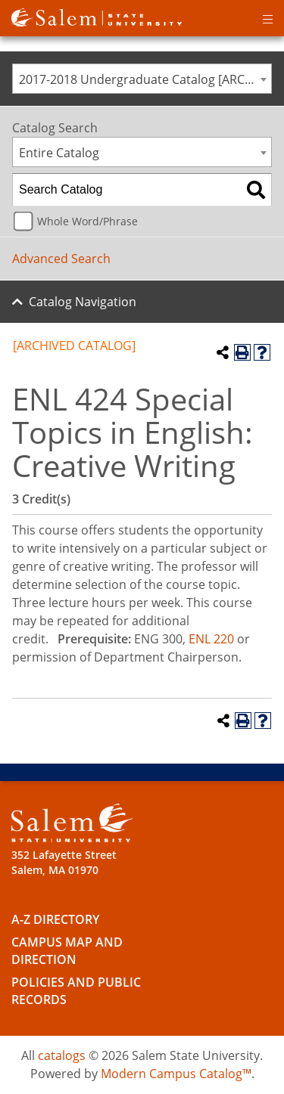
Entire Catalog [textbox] (59, 152)
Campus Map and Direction (67, 951)
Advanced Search (61, 258)
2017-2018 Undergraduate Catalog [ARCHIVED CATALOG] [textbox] (145, 79)
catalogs (62, 1055)
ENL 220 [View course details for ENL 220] (211, 639)
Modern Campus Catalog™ (176, 1073)
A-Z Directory (55, 919)
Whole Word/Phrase (87, 221)
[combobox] (142, 79)
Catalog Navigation (82, 301)
